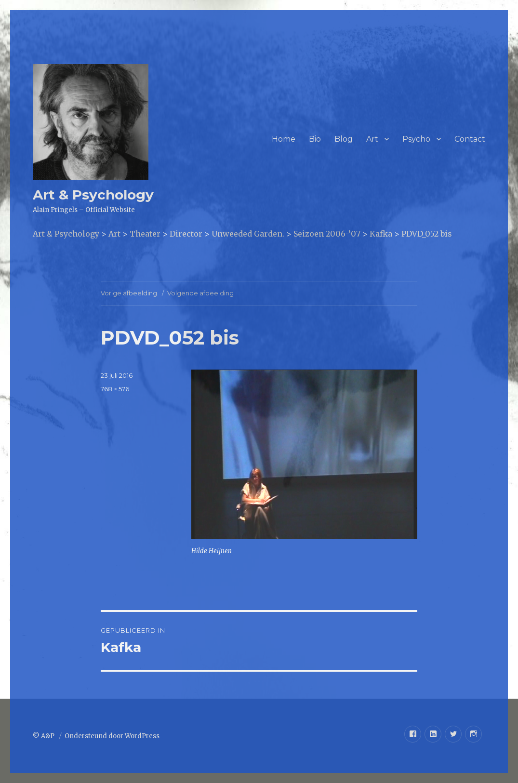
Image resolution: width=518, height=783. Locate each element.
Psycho (416, 139)
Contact (469, 139)
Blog (343, 139)
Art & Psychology (93, 194)
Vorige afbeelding (129, 293)
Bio (315, 139)
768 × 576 (115, 389)
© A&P (44, 736)
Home (283, 139)
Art (372, 139)
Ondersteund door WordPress (112, 736)
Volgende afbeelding (200, 293)
